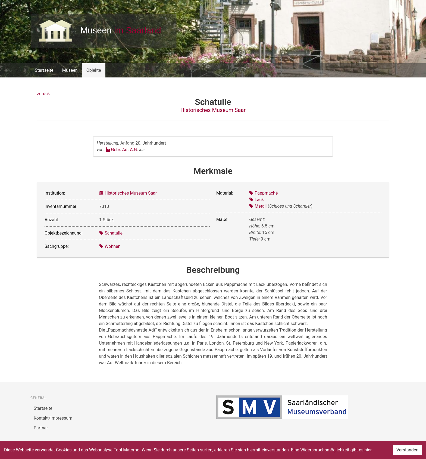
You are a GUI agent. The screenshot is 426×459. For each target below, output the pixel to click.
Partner (41, 427)
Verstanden (407, 449)
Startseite (44, 70)
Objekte (93, 70)
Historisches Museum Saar (213, 110)
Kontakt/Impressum (53, 418)
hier (368, 449)
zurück (43, 93)
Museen (70, 70)
